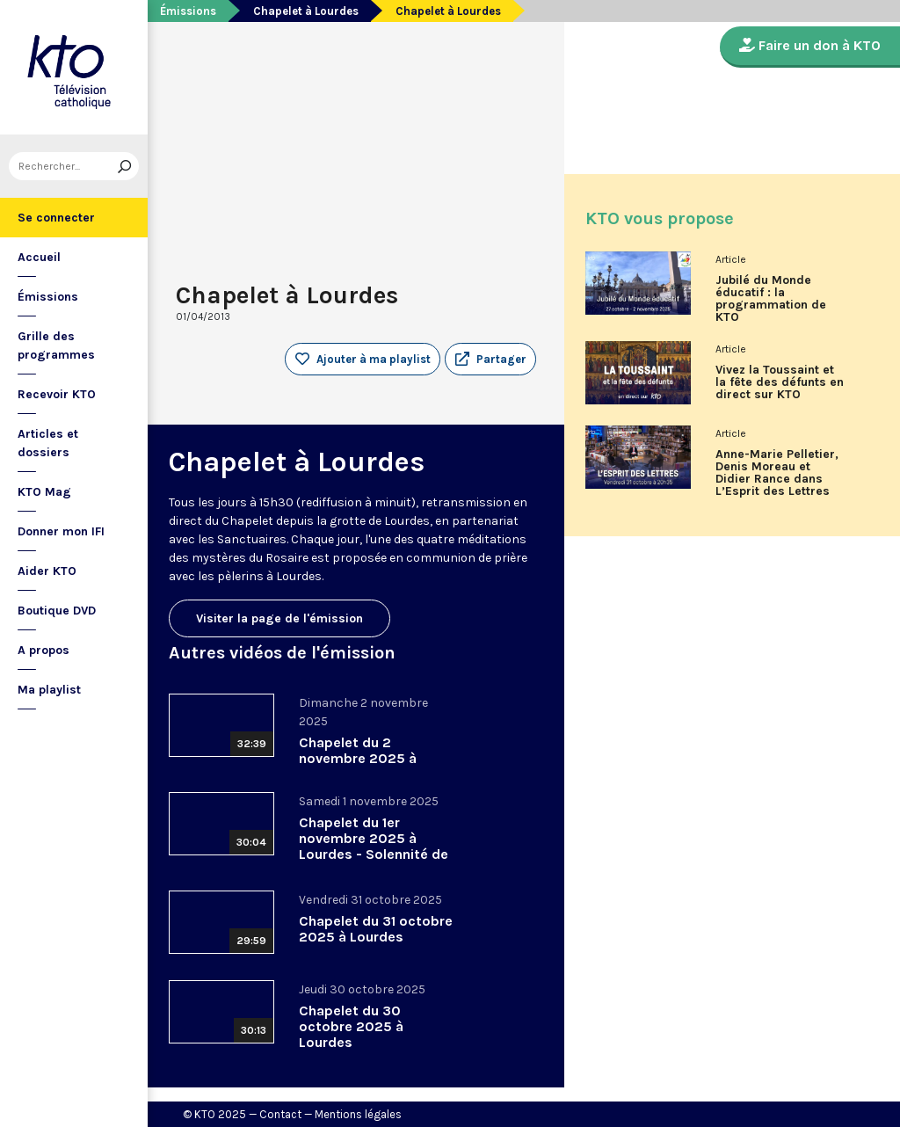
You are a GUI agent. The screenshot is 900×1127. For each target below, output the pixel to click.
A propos (43, 650)
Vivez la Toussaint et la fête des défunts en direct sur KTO (779, 382)
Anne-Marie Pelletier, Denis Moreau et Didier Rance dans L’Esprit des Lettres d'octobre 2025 (776, 479)
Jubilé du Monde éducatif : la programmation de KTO (770, 299)
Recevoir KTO (57, 394)
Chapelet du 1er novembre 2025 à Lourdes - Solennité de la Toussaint (373, 846)
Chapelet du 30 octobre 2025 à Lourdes (351, 1026)
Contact (280, 1114)
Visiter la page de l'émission (279, 618)
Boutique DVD (57, 610)
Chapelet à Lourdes (306, 11)
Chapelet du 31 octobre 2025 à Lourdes (376, 929)
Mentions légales (358, 1114)
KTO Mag (44, 491)
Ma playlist (49, 689)
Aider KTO (47, 571)
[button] (490, 359)
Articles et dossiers (48, 443)
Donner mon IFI (61, 531)
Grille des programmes (56, 345)
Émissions (48, 296)
